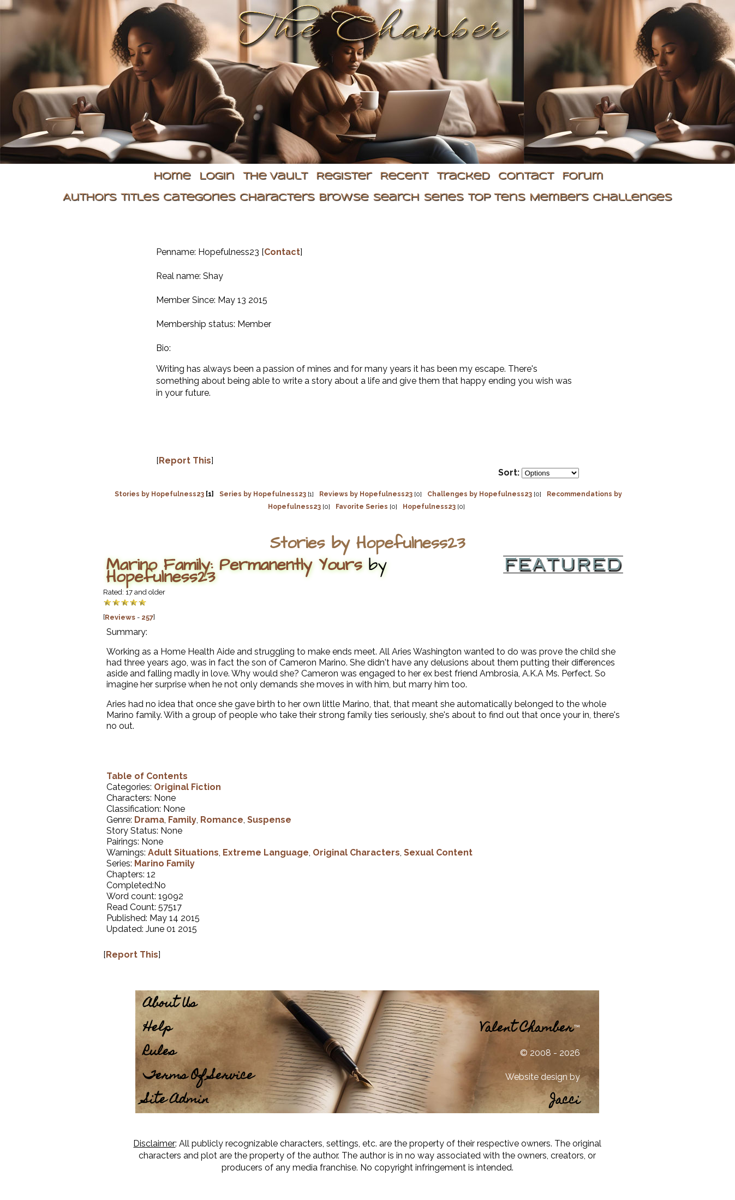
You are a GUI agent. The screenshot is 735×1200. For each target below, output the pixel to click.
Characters (277, 198)
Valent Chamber (526, 1029)
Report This (185, 460)
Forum (582, 176)
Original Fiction (187, 787)
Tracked (463, 176)
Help (158, 1028)
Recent (404, 176)
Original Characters (356, 852)
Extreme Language (266, 852)
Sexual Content (438, 852)
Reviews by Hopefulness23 (366, 494)
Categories (199, 198)
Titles (140, 198)
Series (443, 198)
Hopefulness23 (429, 506)
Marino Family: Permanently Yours (234, 565)
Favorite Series (362, 506)
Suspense (269, 820)
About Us (170, 1004)
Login (216, 176)
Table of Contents (147, 776)
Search (396, 198)
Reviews (120, 617)
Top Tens (496, 198)
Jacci (565, 1101)
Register (343, 176)
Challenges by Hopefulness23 (479, 494)
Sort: (508, 472)
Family (182, 820)
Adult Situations (183, 852)
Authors (89, 198)
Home (171, 176)
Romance (221, 820)
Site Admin (176, 1100)
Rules (160, 1052)
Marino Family (164, 863)
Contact (525, 176)
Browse (343, 198)
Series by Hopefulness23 (262, 494)
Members (558, 198)
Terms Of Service (199, 1076)
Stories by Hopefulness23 (159, 494)
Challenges (632, 198)
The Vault (275, 176)
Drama (149, 820)
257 (147, 617)
